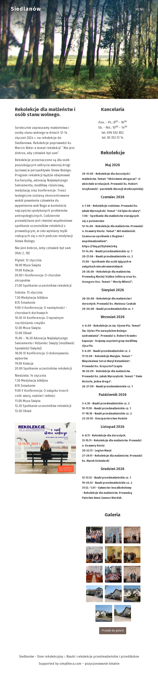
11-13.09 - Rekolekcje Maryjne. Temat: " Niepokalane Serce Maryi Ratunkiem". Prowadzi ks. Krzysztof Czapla (107, 361)
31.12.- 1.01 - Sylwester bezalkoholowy (106, 487)
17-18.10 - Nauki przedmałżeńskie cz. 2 (107, 413)
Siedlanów (26, 9)
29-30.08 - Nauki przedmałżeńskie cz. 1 (107, 309)
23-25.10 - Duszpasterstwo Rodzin (104, 418)
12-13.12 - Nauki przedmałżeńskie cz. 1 (106, 477)
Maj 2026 (112, 165)
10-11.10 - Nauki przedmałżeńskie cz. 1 (106, 408)
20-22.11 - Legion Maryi (96, 450)
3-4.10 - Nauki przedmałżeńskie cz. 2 (106, 403)
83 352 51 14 (115, 137)
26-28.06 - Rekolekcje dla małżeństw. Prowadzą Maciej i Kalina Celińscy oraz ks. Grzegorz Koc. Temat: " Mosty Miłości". (109, 276)
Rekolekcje (113, 152)
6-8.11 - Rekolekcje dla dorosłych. (104, 435)
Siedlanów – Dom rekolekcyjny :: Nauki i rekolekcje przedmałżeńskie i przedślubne (79, 656)
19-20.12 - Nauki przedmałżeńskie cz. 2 (107, 482)
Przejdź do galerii (113, 630)
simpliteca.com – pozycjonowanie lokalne (89, 663)
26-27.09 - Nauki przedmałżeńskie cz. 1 (107, 386)
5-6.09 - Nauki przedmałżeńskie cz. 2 (106, 351)
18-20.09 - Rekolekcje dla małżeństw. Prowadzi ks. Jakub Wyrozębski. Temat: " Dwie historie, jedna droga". (112, 376)
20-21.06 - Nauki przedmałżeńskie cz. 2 (107, 256)
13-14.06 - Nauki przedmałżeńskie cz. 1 (107, 251)
